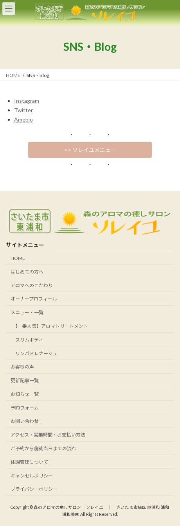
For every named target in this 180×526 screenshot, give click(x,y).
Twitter (23, 110)
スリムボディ (27, 340)
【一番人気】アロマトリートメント (49, 326)
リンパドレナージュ (34, 353)
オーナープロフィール (34, 299)
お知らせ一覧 (25, 394)
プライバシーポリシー (34, 489)
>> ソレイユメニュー (90, 150)
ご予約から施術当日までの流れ (43, 448)
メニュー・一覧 (27, 312)
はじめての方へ (27, 272)
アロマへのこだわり (32, 285)
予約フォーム (25, 407)
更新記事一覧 (25, 380)
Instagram (26, 100)
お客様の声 (22, 367)
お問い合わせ (25, 421)
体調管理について (29, 462)
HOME (18, 258)
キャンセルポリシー (32, 475)
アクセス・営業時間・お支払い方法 (48, 435)
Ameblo (23, 119)
